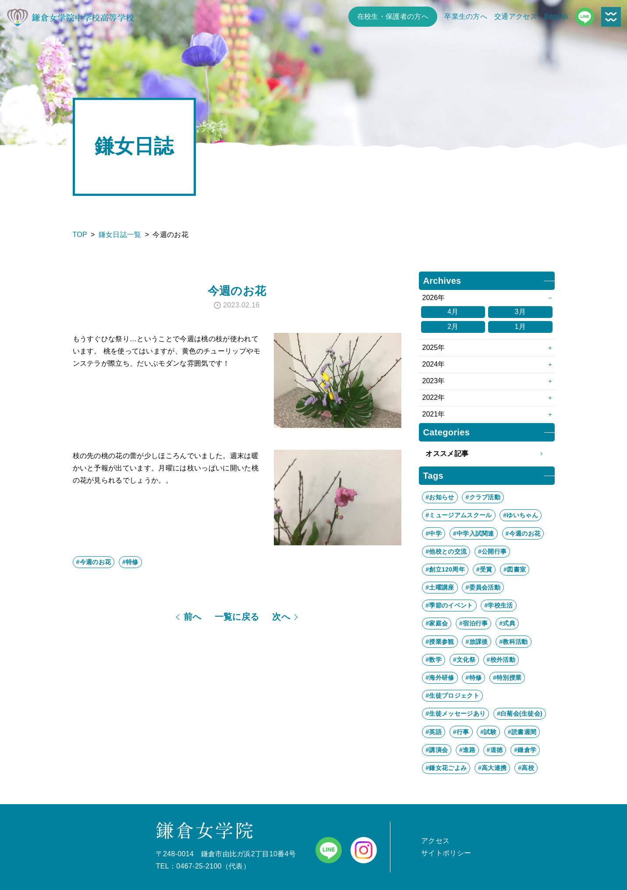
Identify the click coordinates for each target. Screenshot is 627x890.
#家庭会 (436, 623)
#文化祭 (464, 659)
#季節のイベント (449, 605)
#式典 (507, 623)
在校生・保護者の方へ (393, 16)
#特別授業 (507, 677)
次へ (281, 617)
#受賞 (484, 569)
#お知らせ (439, 497)
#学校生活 (498, 605)
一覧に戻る (237, 617)
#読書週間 (522, 731)
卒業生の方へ (465, 16)
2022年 (433, 397)
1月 (520, 326)
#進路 (467, 749)
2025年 (433, 347)
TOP (80, 234)
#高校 (526, 767)
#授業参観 (439, 641)
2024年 (433, 364)
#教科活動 (513, 641)
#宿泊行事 (473, 623)
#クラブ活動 (482, 497)
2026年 (433, 297)
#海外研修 (439, 677)
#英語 (433, 731)
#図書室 (514, 569)
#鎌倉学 (525, 749)
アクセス (435, 840)
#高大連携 (492, 767)
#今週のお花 (93, 561)
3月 (520, 311)
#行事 (461, 731)
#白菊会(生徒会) (519, 713)
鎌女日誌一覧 (120, 234)
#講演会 (436, 749)
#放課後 (476, 641)
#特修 (130, 561)
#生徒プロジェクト (452, 695)
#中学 (433, 533)
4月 (453, 311)
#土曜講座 (439, 587)
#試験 (488, 731)
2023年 (433, 381)
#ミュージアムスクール (458, 515)
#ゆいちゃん (520, 515)
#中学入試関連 (473, 533)
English (556, 16)
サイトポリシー (446, 853)
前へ (193, 617)
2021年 (433, 414)
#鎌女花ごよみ (446, 767)
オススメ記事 (486, 454)
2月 (453, 326)
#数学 (433, 659)
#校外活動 (501, 659)
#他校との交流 (446, 551)
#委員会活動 (482, 587)
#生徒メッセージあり (455, 713)
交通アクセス (515, 16)
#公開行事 (492, 551)
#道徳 (495, 749)
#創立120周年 (445, 569)
